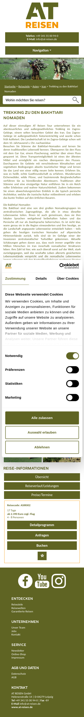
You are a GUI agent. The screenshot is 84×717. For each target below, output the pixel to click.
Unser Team (18, 627)
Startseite (10, 86)
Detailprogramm (42, 525)
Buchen (42, 545)
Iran (44, 86)
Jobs (14, 631)
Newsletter (17, 650)
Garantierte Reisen (22, 611)
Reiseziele (24, 86)
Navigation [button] (41, 50)
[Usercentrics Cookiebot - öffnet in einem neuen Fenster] (60, 266)
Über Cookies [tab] (68, 278)
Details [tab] (41, 278)
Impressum (17, 657)
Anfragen (42, 535)
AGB (13, 677)
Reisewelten (18, 608)
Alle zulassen (42, 418)
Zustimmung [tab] (15, 278)
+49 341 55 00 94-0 (47, 35)
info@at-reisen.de (46, 39)
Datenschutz (18, 673)
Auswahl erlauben (42, 432)
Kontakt (15, 634)
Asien (35, 86)
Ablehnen (42, 447)
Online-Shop (18, 654)
